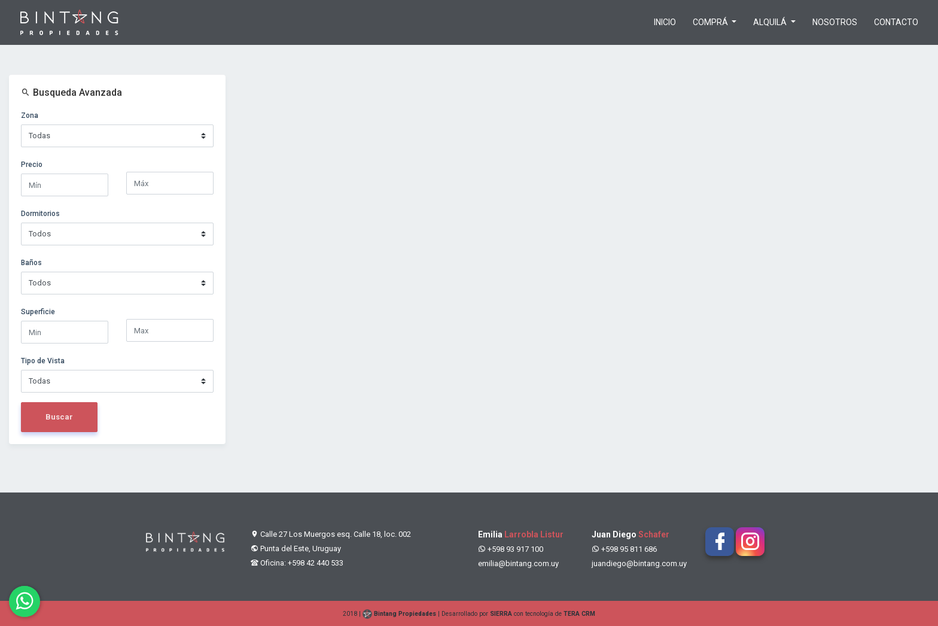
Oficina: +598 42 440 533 (297, 562)
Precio (31, 164)
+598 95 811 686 (624, 549)
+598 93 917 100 (510, 549)
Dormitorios (40, 213)
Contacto (896, 22)
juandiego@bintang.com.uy (639, 563)
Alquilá (770, 22)
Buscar (59, 416)
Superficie (38, 312)
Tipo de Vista (43, 361)
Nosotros (834, 22)
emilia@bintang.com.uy (518, 563)
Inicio (665, 22)
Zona (29, 115)
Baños (31, 263)
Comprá (711, 22)
